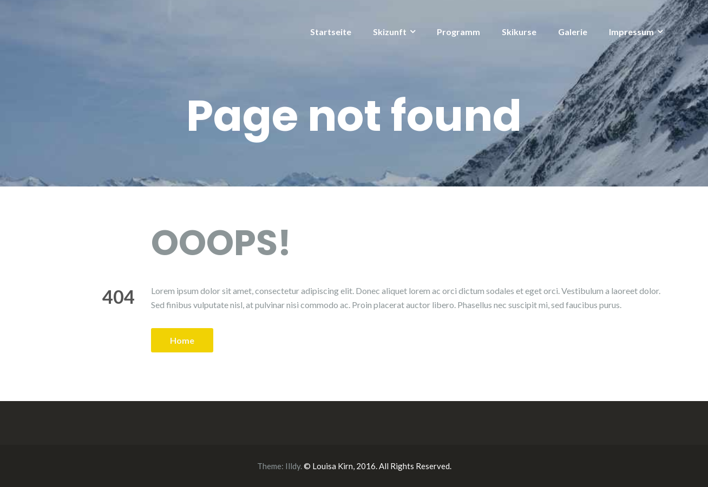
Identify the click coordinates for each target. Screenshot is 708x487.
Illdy (292, 466)
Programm (458, 31)
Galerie (572, 31)
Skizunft (390, 31)
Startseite (330, 31)
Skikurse (519, 31)
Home (182, 340)
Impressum (631, 31)
